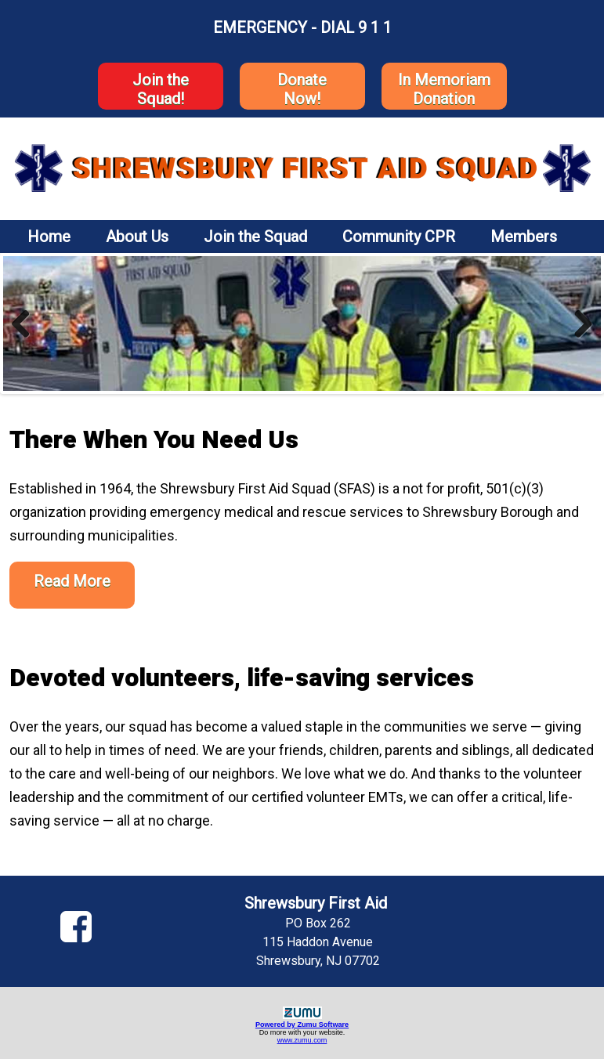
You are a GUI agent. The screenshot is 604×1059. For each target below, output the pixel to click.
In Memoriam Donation (444, 89)
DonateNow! (302, 89)
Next (577, 323)
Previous (26, 323)
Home (49, 236)
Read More (72, 581)
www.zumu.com (302, 1040)
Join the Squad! (160, 89)
